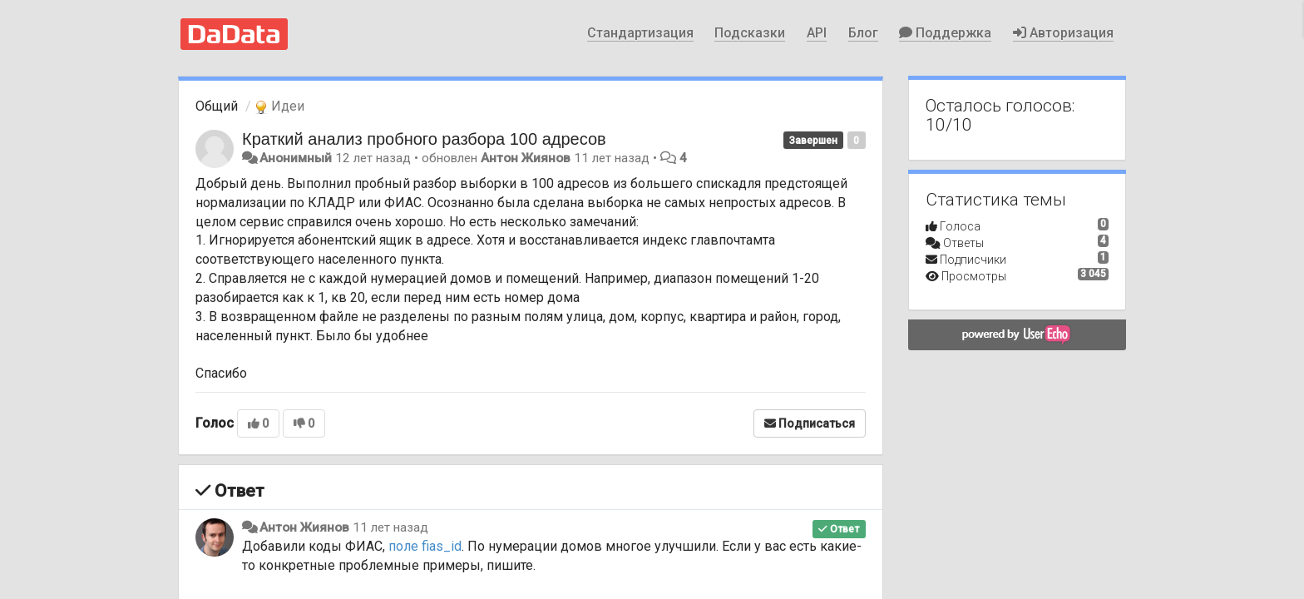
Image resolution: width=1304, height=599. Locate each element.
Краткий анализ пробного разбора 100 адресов (424, 139)
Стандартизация (640, 33)
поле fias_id (425, 546)
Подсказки (749, 33)
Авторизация (1063, 33)
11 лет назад (390, 527)
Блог (863, 33)
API (817, 33)
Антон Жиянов (525, 158)
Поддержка (945, 33)
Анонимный (295, 158)
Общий (216, 106)
